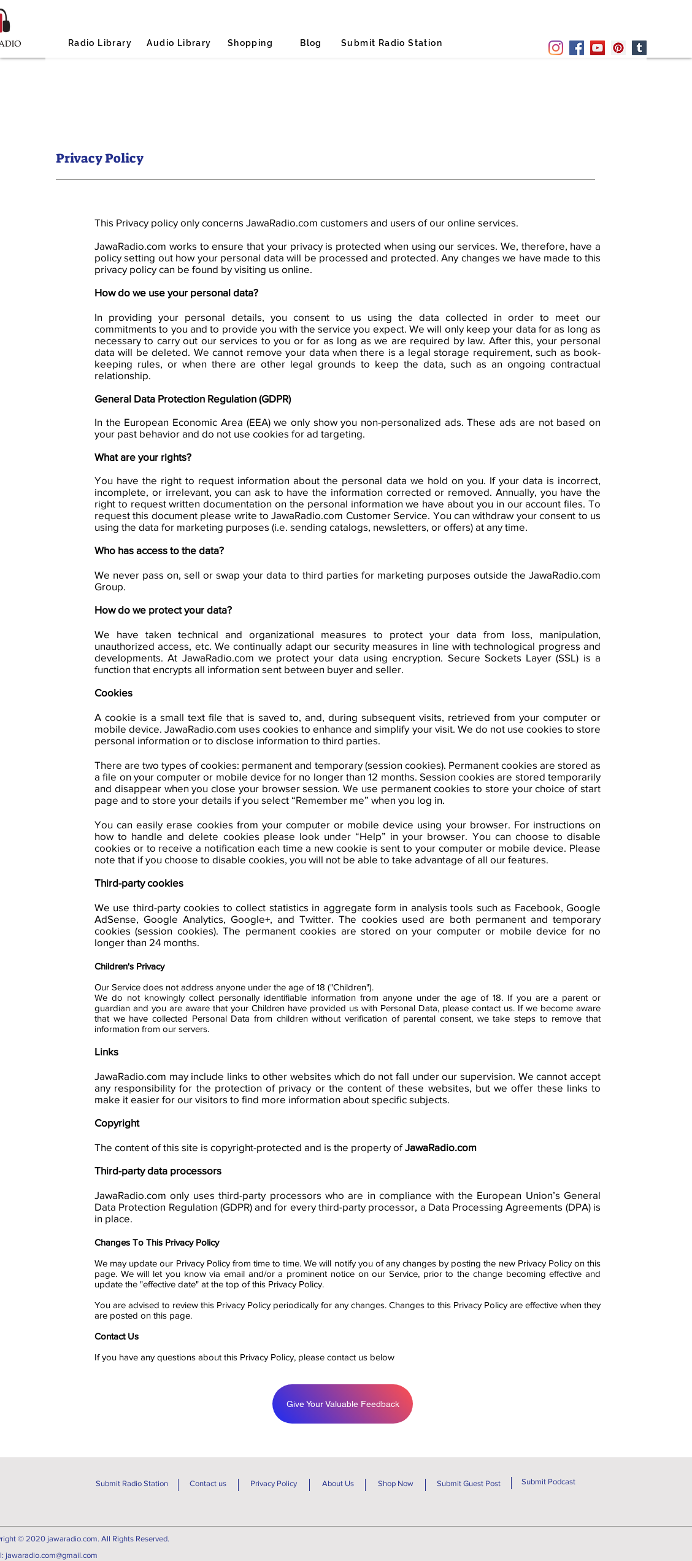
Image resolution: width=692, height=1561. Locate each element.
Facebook (538, 907)
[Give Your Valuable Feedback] (342, 1404)
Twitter (315, 919)
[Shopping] (251, 43)
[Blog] (312, 43)
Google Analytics (183, 919)
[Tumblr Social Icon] (639, 47)
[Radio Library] (101, 43)
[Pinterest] (618, 47)
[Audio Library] (180, 43)
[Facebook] (576, 47)
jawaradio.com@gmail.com (52, 1555)
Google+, (251, 919)
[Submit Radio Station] (393, 43)
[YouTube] (597, 47)
